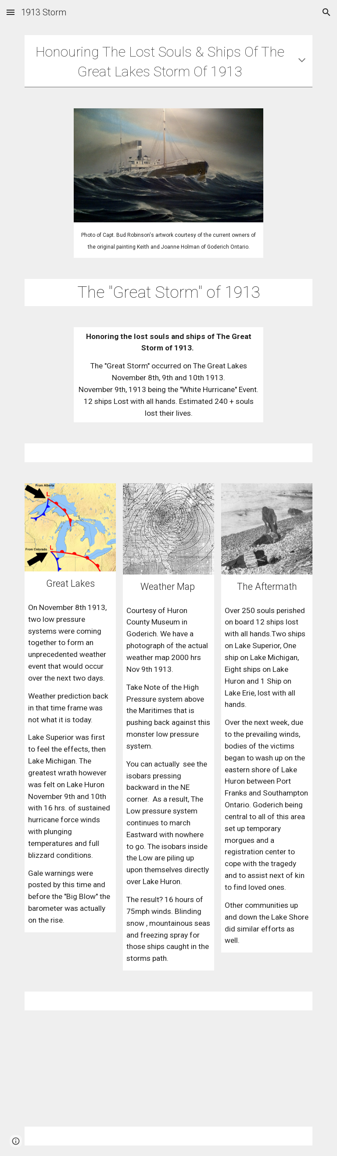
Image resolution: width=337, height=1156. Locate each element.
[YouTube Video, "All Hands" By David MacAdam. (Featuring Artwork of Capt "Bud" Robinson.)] (180, 1068)
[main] (168, 61)
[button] (10, 12)
